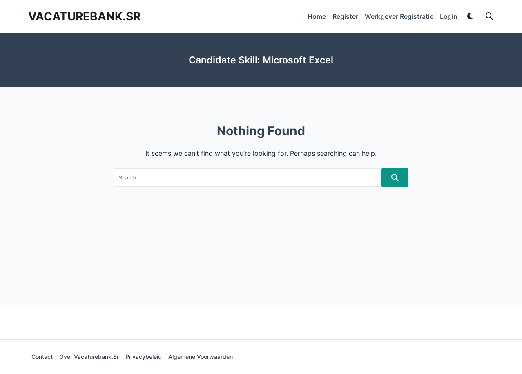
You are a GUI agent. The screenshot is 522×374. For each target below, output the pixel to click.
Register (345, 16)
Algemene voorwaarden (200, 357)
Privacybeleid (143, 357)
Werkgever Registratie (399, 16)
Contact (42, 357)
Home (317, 16)
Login (448, 16)
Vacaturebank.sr (84, 16)
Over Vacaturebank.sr (89, 357)
